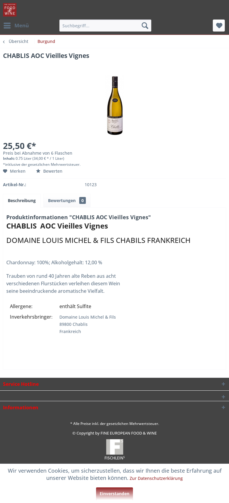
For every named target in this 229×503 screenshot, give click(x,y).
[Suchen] (145, 26)
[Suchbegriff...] (105, 26)
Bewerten (49, 171)
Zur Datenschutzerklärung (156, 478)
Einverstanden (114, 493)
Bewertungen (67, 200)
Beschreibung (22, 200)
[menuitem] (16, 26)
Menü (16, 25)
